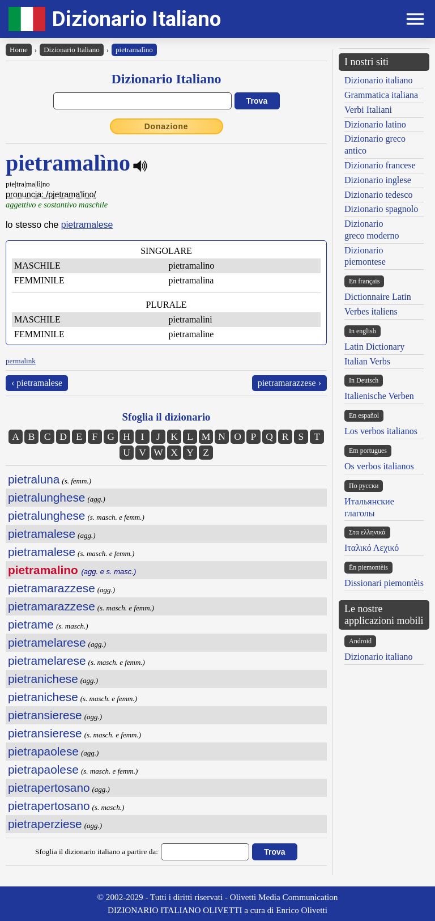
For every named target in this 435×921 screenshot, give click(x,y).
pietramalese (87, 225)
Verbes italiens (371, 311)
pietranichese (43, 678)
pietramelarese (47, 642)
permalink (21, 360)
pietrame (31, 624)
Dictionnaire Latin (377, 297)
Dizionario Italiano (136, 19)
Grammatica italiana (381, 95)
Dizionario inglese (377, 180)
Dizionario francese (380, 165)
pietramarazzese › (289, 383)
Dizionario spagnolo (381, 209)
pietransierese (45, 714)
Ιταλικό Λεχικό (371, 548)
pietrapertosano (49, 787)
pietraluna (33, 479)
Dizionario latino (375, 124)
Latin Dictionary (374, 346)
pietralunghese (46, 497)
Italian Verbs (367, 361)
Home (19, 49)
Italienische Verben (379, 396)
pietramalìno (134, 49)
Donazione (166, 126)
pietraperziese (45, 823)
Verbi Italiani (368, 109)
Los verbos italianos (380, 431)
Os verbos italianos (379, 466)
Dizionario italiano (378, 80)
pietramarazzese (51, 588)
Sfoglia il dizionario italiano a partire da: (96, 851)
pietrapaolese (43, 751)
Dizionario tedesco (378, 195)
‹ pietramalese (36, 383)
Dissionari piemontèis (384, 583)
